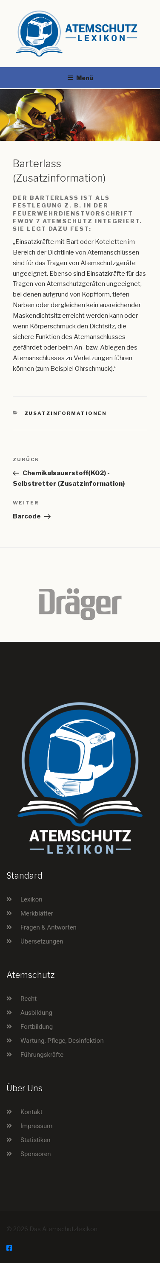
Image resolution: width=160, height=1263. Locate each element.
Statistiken (35, 1140)
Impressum (36, 1126)
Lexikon (31, 899)
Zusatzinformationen (66, 413)
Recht (28, 999)
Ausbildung (36, 1013)
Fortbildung (36, 1027)
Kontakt (31, 1112)
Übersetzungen (41, 941)
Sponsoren (35, 1154)
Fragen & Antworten (48, 927)
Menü (80, 77)
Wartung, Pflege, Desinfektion (62, 1041)
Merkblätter (36, 913)
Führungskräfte (41, 1055)
